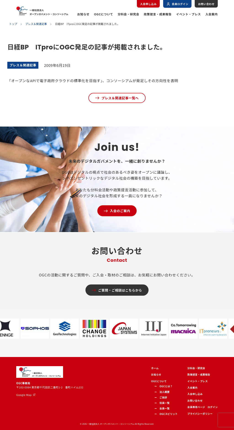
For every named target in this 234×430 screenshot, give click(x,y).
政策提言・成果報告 (158, 14)
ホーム (155, 368)
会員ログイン (177, 4)
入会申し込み (148, 4)
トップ (13, 24)
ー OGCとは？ (163, 386)
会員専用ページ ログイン (202, 407)
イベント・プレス (188, 14)
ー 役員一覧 (162, 403)
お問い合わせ (206, 4)
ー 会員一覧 (162, 408)
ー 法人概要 (162, 392)
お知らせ (83, 14)
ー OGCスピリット (166, 414)
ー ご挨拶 (160, 397)
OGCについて (103, 14)
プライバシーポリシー (200, 413)
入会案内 (211, 14)
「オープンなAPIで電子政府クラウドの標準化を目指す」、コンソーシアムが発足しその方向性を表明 (92, 81)
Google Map (24, 395)
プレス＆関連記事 (36, 24)
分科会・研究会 (128, 14)
